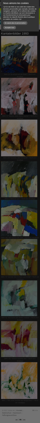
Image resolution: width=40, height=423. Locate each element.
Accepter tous (9, 27)
